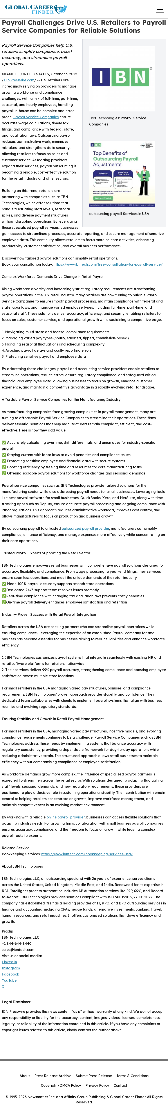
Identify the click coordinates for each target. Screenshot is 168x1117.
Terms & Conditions (132, 1076)
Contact (120, 1085)
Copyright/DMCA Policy (61, 1085)
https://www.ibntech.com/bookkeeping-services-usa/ (87, 854)
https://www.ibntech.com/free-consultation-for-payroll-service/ (108, 264)
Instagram (11, 968)
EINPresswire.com (19, 80)
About (25, 1076)
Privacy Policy (97, 1085)
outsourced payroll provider (85, 528)
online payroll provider (66, 817)
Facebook (10, 974)
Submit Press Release (94, 1076)
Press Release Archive (52, 1076)
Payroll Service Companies (36, 117)
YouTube (9, 980)
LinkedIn (9, 962)
